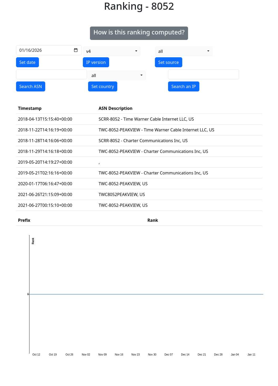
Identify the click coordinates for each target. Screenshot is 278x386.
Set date (27, 62)
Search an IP (183, 86)
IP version (96, 62)
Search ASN (30, 86)
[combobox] (112, 51)
